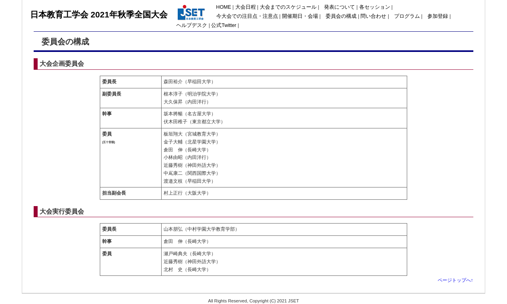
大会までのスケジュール (288, 7)
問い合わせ (373, 16)
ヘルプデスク (191, 25)
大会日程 (245, 7)
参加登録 (437, 16)
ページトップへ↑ (455, 280)
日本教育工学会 (60, 14)
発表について (339, 7)
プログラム (407, 16)
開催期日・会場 (300, 16)
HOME (223, 7)
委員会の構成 (341, 16)
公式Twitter (223, 25)
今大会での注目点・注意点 (247, 16)
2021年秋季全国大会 (129, 14)
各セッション (374, 7)
